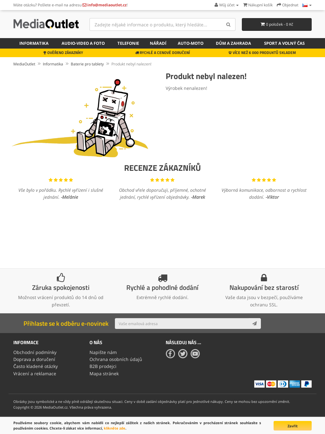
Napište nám (103, 352)
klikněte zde (114, 428)
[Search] (228, 24)
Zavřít (293, 426)
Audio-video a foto (83, 43)
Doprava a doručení (34, 359)
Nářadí (158, 43)
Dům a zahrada (233, 43)
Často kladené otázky (35, 366)
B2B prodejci (103, 366)
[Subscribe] (254, 323)
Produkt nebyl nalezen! (131, 64)
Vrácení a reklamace (34, 374)
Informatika (34, 43)
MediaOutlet (24, 64)
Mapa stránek (104, 374)
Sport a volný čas (284, 43)
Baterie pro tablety (87, 64)
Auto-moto (190, 43)
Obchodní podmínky (34, 352)
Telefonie (128, 43)
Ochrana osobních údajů (116, 359)
